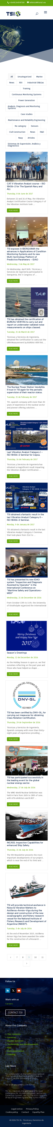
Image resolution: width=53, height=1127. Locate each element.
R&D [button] (42, 132)
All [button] (12, 76)
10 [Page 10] (35, 957)
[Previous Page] (10, 957)
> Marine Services (14, 1041)
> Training (10, 1054)
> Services (10, 1037)
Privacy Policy (32, 1109)
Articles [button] (31, 138)
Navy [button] (20, 138)
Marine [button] (39, 76)
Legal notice (16, 1109)
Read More (13, 210)
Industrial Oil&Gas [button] (35, 82)
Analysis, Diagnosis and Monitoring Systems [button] (24, 107)
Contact (25, 1112)
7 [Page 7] (17, 957)
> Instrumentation (14, 1051)
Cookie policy (12, 1112)
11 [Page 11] (43, 957)
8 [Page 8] (22, 957)
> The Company (12, 1034)
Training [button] (26, 88)
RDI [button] (20, 82)
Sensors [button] (34, 126)
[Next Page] (26, 963)
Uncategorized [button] (24, 76)
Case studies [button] (27, 114)
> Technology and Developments (21, 1044)
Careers (9, 1004)
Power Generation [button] (26, 100)
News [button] (11, 82)
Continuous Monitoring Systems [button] (26, 94)
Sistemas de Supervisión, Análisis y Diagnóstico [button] (24, 145)
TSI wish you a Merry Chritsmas (20, 1084)
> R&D (8, 1047)
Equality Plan (38, 1112)
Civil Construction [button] (17, 132)
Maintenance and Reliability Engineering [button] (26, 120)
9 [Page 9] (29, 957)
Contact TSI (15, 1012)
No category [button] (20, 126)
